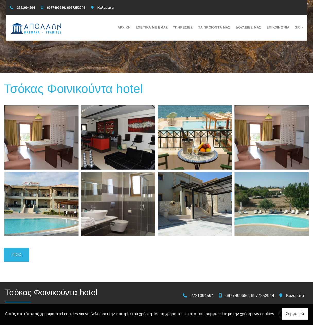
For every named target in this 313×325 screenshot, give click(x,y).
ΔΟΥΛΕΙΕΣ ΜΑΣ (248, 27)
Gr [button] (297, 27)
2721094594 (26, 8)
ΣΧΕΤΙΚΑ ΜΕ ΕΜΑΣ (152, 27)
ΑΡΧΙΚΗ (124, 27)
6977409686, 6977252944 (66, 8)
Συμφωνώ (295, 314)
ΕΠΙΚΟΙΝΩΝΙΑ (277, 27)
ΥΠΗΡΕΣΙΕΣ (183, 27)
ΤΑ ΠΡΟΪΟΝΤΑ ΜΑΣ (214, 27)
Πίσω (16, 255)
